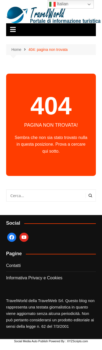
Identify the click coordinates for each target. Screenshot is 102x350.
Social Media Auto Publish (31, 341)
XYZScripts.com (77, 341)
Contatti (13, 265)
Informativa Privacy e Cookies (34, 278)
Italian (58, 4)
